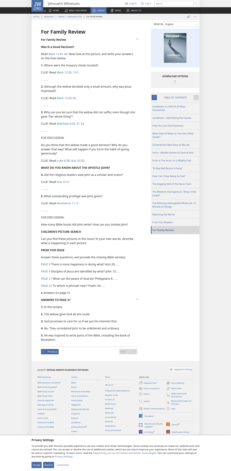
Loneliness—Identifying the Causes (171, 117)
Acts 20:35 (77, 161)
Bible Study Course (45, 391)
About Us (109, 385)
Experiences (110, 426)
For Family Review (163, 230)
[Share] (188, 17)
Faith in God (42, 418)
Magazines (49, 16)
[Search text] (173, 3)
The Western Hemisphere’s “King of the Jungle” (174, 193)
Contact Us (110, 399)
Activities (109, 421)
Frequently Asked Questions (117, 390)
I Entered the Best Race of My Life (171, 144)
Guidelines (75, 422)
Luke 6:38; (63, 161)
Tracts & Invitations (79, 396)
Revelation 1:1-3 (67, 203)
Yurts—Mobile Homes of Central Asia (173, 152)
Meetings (109, 408)
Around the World (113, 430)
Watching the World (163, 214)
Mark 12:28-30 (66, 98)
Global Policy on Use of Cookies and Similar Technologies (124, 453)
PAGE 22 (46, 286)
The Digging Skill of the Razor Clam (171, 184)
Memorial (109, 412)
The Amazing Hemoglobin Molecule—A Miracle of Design (174, 204)
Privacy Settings (64, 456)
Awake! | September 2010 (70, 16)
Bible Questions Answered (48, 382)
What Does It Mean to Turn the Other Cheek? (173, 135)
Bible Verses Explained (47, 387)
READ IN (158, 24)
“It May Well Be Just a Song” (167, 168)
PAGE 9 (45, 264)
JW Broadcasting (79, 427)
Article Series (76, 400)
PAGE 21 (46, 279)
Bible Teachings (44, 377)
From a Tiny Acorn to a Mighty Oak (171, 160)
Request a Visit (111, 395)
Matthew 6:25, (66, 124)
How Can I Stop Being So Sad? (168, 176)
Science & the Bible (45, 422)
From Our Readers (162, 222)
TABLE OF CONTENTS (175, 97)
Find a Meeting (175, 383)
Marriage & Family (45, 404)
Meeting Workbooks (80, 409)
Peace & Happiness (45, 400)
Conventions (110, 417)
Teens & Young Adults (46, 409)
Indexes (74, 418)
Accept (36, 465)
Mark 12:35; (64, 72)
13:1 (75, 72)
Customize (63, 465)
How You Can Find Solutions (167, 125)
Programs (75, 413)
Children (41, 413)
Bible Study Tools (44, 396)
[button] (75, 10)
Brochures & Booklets (80, 391)
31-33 (80, 124)
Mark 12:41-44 (57, 54)
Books (74, 387)
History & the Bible (45, 427)
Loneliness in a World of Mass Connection (168, 108)
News (107, 377)
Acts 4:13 (63, 182)
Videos (74, 431)
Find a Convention (149, 388)
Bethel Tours (110, 404)
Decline (48, 465)
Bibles (73, 382)
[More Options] (195, 17)
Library (36, 16)
